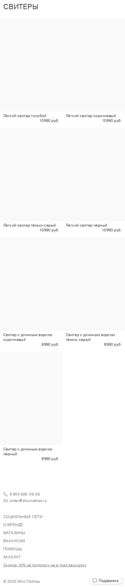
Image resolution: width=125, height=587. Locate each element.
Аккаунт (12, 557)
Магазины (14, 532)
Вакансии (14, 540)
